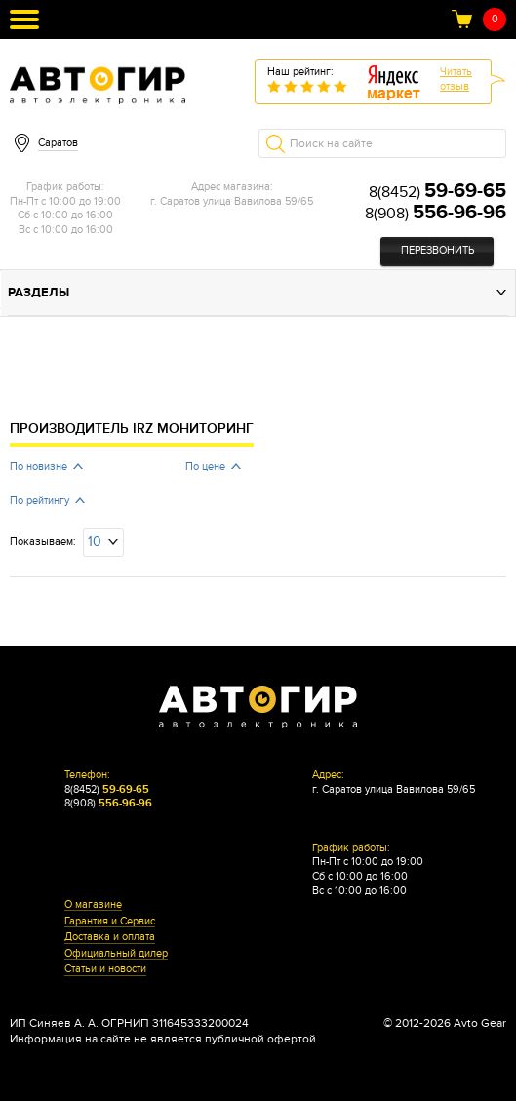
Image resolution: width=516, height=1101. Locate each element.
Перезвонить (437, 250)
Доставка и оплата (109, 937)
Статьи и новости (105, 969)
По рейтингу (39, 500)
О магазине (93, 905)
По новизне (38, 466)
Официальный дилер (116, 954)
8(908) (435, 213)
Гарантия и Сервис (109, 921)
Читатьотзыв (456, 79)
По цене (205, 466)
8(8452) (437, 192)
